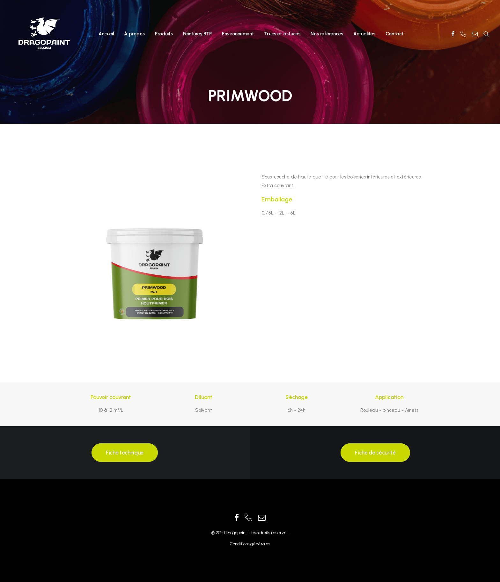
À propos (134, 34)
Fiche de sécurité (375, 452)
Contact (395, 34)
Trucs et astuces (282, 34)
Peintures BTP (197, 34)
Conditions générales (250, 544)
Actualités (364, 34)
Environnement (238, 34)
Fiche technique (124, 452)
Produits (164, 34)
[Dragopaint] (44, 33)
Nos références (327, 34)
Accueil (106, 34)
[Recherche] (485, 34)
